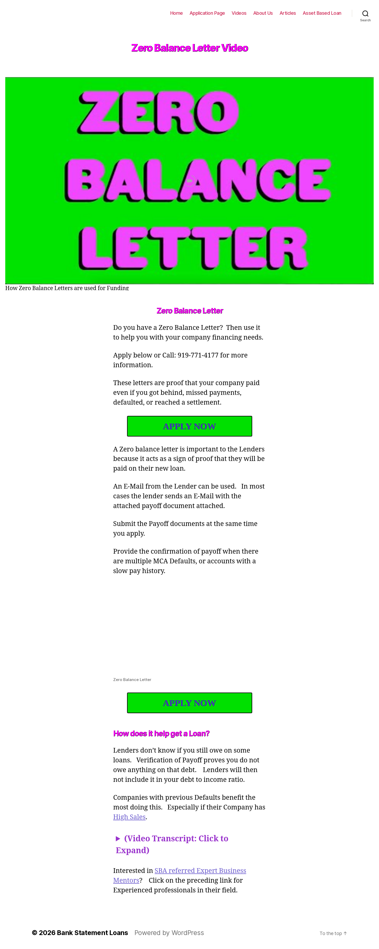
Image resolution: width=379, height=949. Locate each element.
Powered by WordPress (164, 932)
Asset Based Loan (323, 13)
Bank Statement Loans (42, 13)
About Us (268, 13)
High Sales (142, 817)
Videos (245, 13)
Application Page (215, 13)
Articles (291, 13)
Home (186, 13)
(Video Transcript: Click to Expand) (172, 845)
